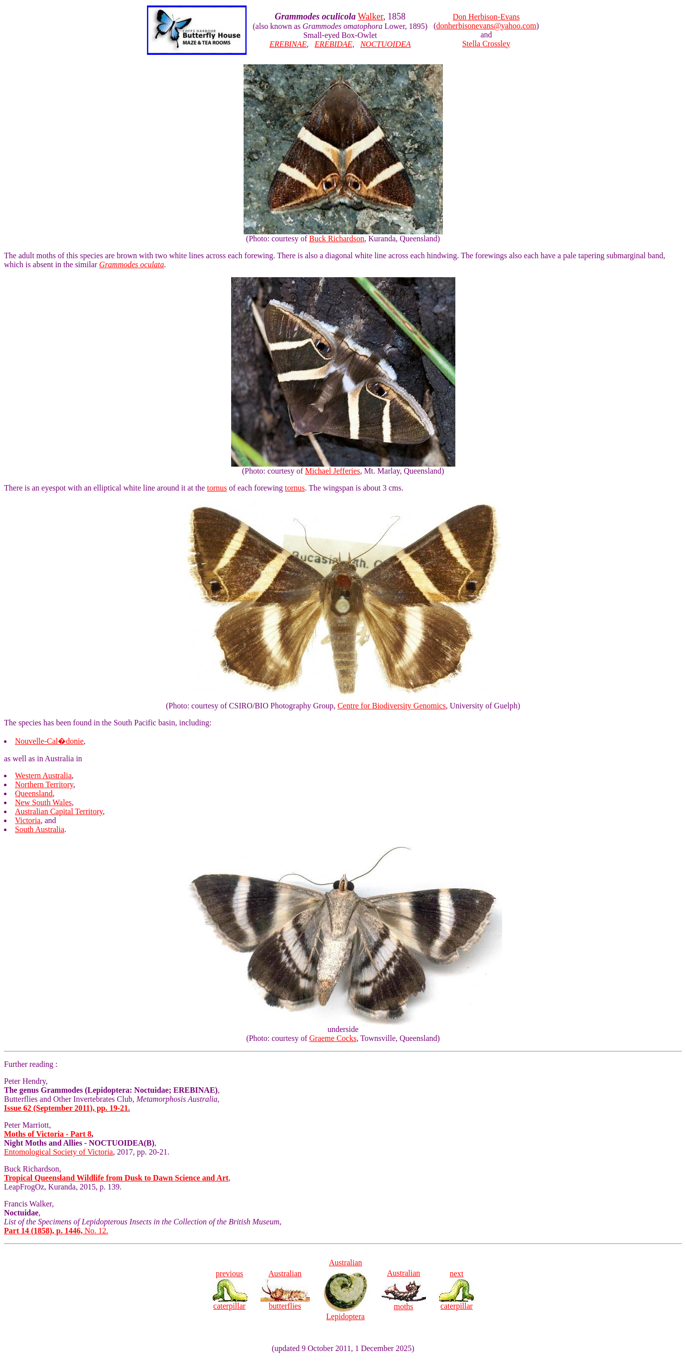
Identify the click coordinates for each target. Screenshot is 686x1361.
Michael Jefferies (332, 471)
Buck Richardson (337, 238)
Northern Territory (44, 784)
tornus (217, 488)
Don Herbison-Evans (486, 16)
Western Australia (43, 775)
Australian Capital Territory (59, 811)
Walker (370, 16)
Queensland (34, 793)
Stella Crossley (486, 43)
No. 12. (56, 1230)
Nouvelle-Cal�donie (49, 741)
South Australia (39, 829)
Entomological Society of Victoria (58, 1152)
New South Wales (43, 802)
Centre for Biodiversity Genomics (391, 705)
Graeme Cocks (333, 1038)
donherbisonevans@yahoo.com (486, 25)
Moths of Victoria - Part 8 (48, 1134)
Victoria (27, 820)
